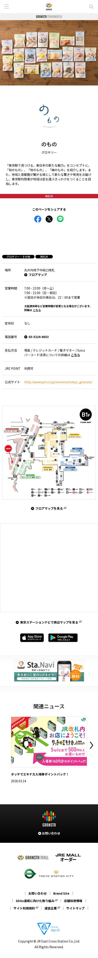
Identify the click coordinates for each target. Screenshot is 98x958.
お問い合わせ (37, 893)
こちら (37, 310)
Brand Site (61, 893)
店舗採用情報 (73, 900)
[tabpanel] (49, 52)
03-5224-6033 (39, 336)
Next (91, 745)
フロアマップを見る (49, 508)
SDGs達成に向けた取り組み (35, 900)
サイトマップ (75, 908)
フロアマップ (38, 274)
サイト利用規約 (24, 908)
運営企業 (51, 908)
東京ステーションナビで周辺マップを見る (49, 622)
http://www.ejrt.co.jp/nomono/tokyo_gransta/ (58, 382)
